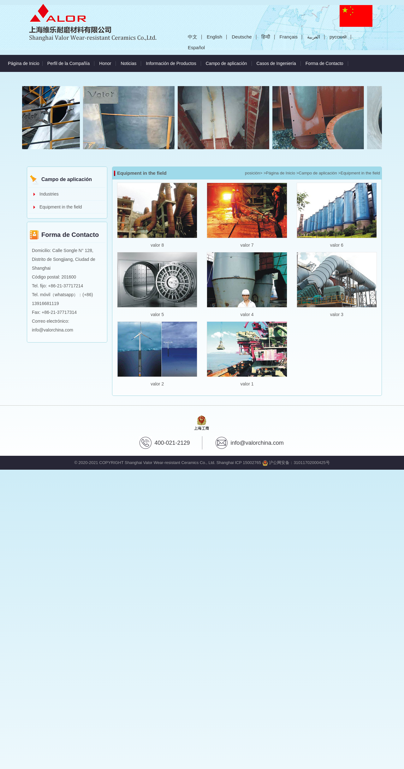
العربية (313, 36)
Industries (49, 194)
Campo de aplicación (226, 63)
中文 (192, 36)
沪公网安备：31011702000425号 (296, 462)
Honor (105, 63)
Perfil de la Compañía (68, 63)
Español (196, 47)
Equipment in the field (60, 206)
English (214, 36)
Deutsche (242, 36)
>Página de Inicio (279, 173)
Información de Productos (171, 63)
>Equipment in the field (359, 173)
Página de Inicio (23, 63)
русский (338, 36)
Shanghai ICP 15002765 (239, 462)
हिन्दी (265, 36)
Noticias (128, 63)
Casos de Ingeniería (276, 63)
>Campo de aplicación (316, 173)
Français (289, 36)
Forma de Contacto (324, 63)
